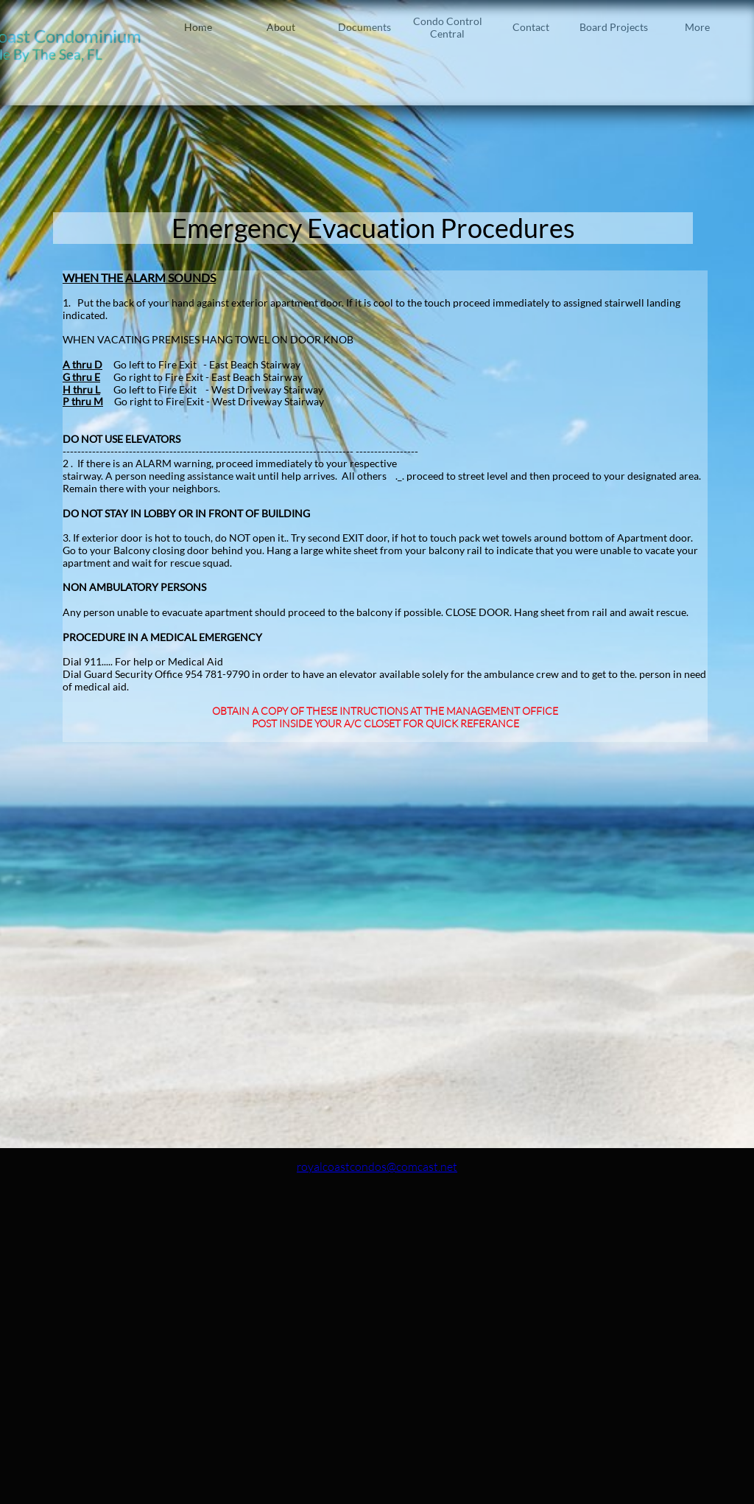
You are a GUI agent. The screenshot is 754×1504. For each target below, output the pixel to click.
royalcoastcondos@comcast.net (377, 1166)
